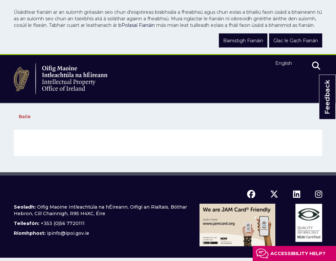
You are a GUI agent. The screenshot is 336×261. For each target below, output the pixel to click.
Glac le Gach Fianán (295, 41)
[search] (316, 66)
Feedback (327, 97)
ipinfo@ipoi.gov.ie (68, 233)
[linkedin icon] (296, 194)
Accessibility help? (298, 253)
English (283, 63)
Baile (25, 117)
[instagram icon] (318, 194)
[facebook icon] (251, 194)
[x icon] (274, 194)
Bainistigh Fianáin (243, 41)
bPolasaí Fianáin (136, 25)
